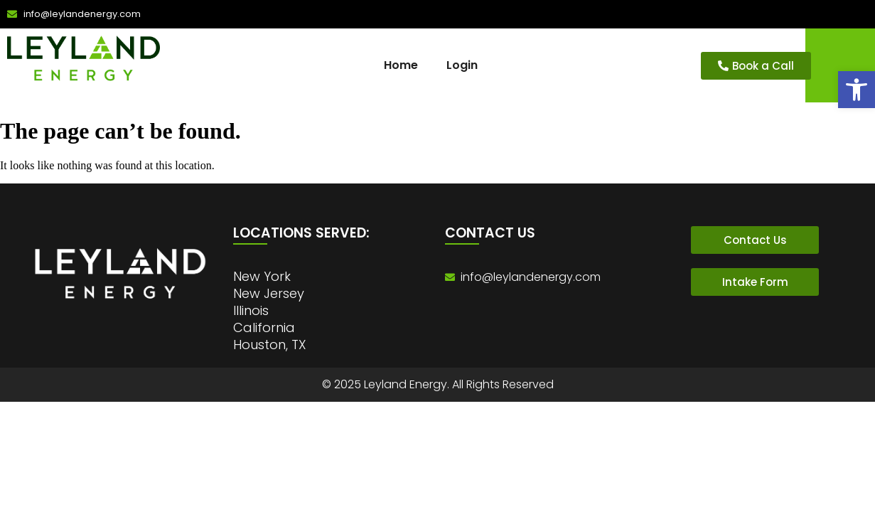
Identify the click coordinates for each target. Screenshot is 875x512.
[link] (856, 89)
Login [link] (462, 65)
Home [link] (401, 65)
